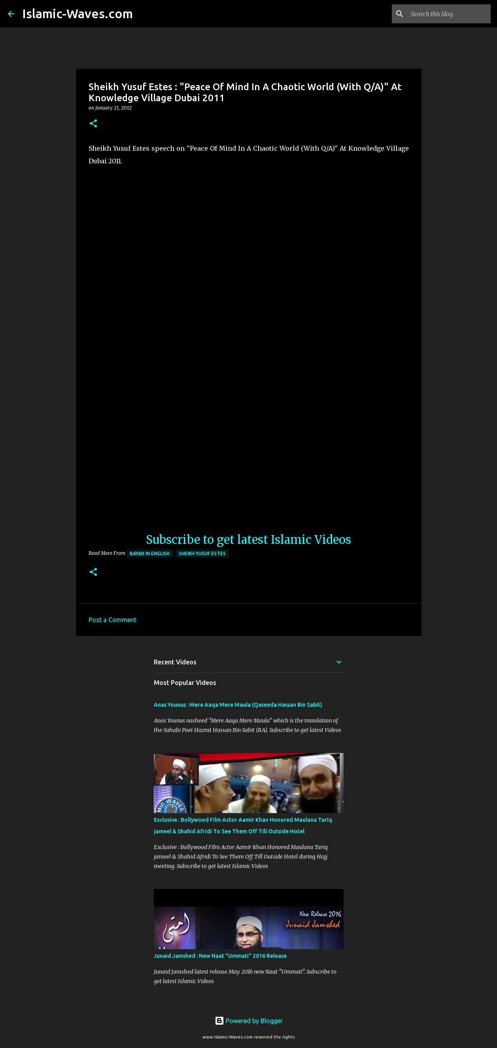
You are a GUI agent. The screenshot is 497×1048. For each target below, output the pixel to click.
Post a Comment (112, 619)
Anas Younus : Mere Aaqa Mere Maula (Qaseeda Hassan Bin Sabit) (238, 705)
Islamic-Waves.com (77, 13)
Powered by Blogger (249, 1020)
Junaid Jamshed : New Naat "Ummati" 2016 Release (220, 956)
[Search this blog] (449, 13)
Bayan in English (150, 553)
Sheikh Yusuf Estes (202, 553)
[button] (93, 124)
